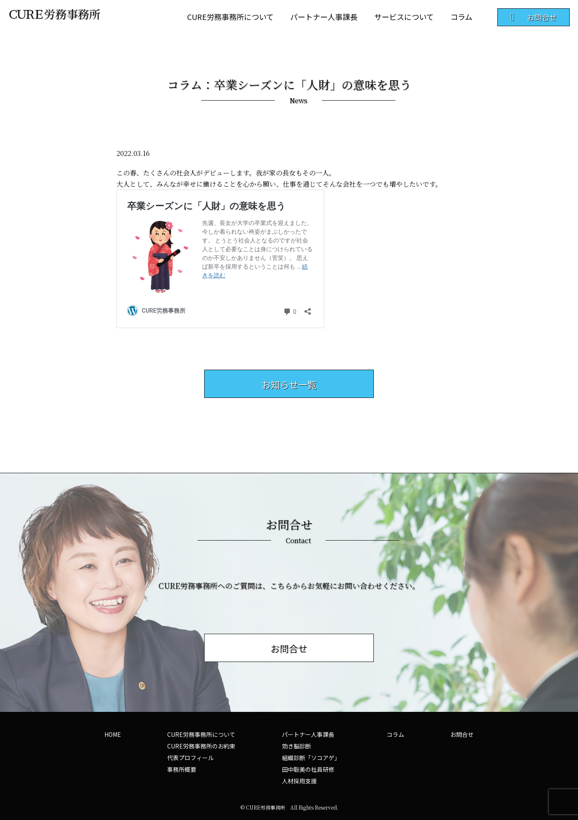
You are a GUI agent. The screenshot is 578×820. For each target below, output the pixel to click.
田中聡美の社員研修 (308, 769)
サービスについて (404, 16)
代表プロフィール (190, 757)
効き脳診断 (296, 746)
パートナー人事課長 (324, 16)
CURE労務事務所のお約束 (201, 746)
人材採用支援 (299, 781)
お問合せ (462, 734)
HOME (112, 734)
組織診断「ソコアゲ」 (311, 757)
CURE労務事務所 (265, 807)
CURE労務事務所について (230, 16)
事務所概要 (181, 769)
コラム (461, 16)
